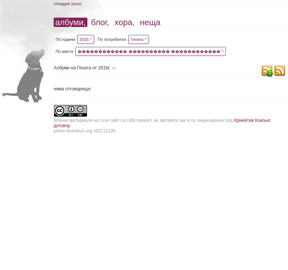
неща (150, 22)
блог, (100, 22)
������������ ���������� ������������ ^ (150, 51)
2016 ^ (86, 39)
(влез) (76, 4)
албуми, (70, 22)
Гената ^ (138, 39)
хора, (124, 22)
